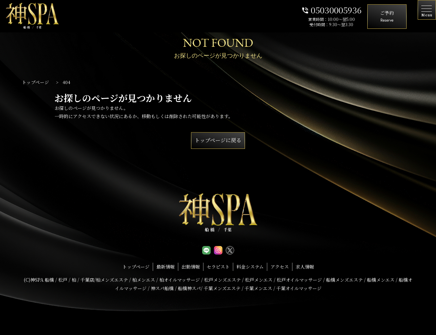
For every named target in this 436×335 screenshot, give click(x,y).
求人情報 (305, 266)
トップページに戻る (218, 140)
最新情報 (165, 266)
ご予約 (387, 16)
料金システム (250, 266)
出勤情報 (191, 266)
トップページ (135, 266)
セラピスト (218, 266)
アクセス (279, 266)
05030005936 (331, 10)
